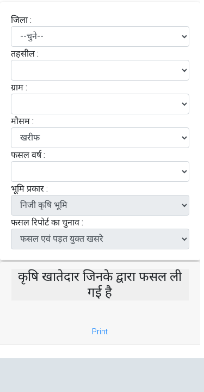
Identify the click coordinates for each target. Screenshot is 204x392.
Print (100, 331)
